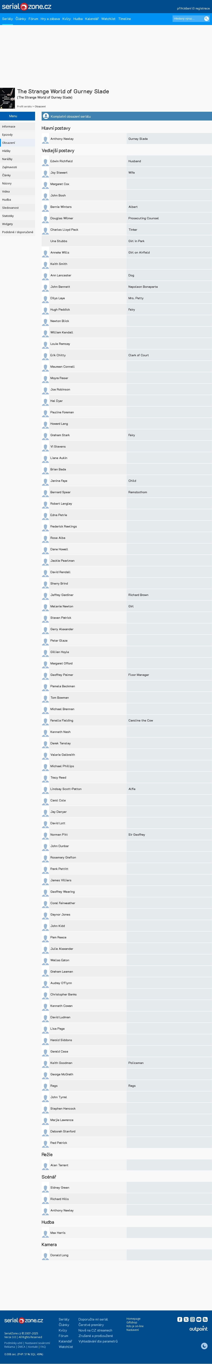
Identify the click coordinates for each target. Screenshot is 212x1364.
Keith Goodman (61, 1063)
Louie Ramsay (60, 344)
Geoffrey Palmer (61, 675)
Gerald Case (59, 1051)
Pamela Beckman (62, 686)
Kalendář (92, 18)
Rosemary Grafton (63, 857)
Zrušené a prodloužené (95, 1335)
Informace (8, 126)
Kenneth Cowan (61, 1006)
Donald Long (59, 1255)
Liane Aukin (58, 458)
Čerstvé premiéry (91, 1324)
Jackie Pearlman (62, 560)
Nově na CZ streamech (95, 1330)
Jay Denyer (58, 812)
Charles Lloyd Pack (64, 229)
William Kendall (61, 332)
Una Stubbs (58, 241)
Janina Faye (58, 481)
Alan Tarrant (59, 1165)
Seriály (7, 18)
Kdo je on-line (135, 1326)
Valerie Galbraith (62, 754)
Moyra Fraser (59, 378)
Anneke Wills (59, 252)
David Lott (57, 823)
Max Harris (58, 1233)
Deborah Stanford (62, 1131)
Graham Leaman (61, 971)
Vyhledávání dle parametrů (98, 1341)
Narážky (7, 159)
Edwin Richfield (61, 161)
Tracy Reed (58, 777)
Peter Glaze (59, 640)
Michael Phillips (62, 766)
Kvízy (66, 18)
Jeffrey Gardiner (61, 595)
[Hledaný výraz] (191, 18)
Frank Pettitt (59, 869)
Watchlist (108, 18)
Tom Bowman (59, 697)
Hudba (78, 18)
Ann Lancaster (60, 275)
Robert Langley (61, 503)
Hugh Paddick (60, 309)
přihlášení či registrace (193, 8)
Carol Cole (58, 800)
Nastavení (132, 1330)
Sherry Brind (59, 583)
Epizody (7, 135)
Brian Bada (58, 469)
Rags (54, 1085)
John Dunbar (59, 846)
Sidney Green (59, 1187)
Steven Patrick (60, 617)
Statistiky (8, 216)
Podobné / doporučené (17, 232)
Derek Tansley (60, 743)
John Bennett (60, 286)
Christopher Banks (63, 994)
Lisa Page (57, 1028)
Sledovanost (10, 208)
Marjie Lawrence (61, 1120)
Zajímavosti (9, 167)
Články (21, 18)
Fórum (33, 18)
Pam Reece (58, 937)
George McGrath (61, 1074)
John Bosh (58, 195)
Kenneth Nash (60, 732)
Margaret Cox (59, 184)
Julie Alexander (61, 949)
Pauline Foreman (62, 412)
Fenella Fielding (61, 720)
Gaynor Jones (60, 914)
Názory (6, 183)
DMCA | (23, 1347)
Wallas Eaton (59, 960)
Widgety (7, 224)
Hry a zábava (50, 18)
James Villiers (60, 880)
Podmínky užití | (14, 1343)
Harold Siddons (61, 1040)
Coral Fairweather (62, 903)
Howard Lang (59, 423)
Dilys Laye (57, 298)
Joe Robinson (60, 389)
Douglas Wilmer (61, 218)
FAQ (43, 1347)
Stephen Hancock (63, 1108)
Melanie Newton (61, 606)
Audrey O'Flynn (61, 983)
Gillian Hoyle (59, 652)
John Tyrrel (58, 1097)
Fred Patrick (58, 1143)
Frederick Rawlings (63, 526)
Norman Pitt (59, 834)
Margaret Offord (61, 663)
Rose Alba (57, 538)
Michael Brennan (62, 709)
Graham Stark (60, 435)
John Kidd (57, 926)
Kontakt (33, 1347)
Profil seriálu (24, 106)
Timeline (124, 18)
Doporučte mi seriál (93, 1319)
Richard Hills (59, 1199)
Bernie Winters (61, 207)
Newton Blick (59, 321)
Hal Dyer (56, 401)
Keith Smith (58, 264)
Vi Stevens (58, 446)
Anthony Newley (62, 139)
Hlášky (6, 151)
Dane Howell (59, 549)
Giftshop (131, 1322)
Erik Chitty (58, 355)
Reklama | (10, 1347)
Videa (6, 191)
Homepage (133, 1319)
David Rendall (60, 572)
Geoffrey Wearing (62, 891)
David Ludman (60, 1017)
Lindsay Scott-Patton (66, 789)
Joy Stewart (59, 172)
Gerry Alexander (61, 629)
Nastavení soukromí (37, 1343)
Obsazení (8, 143)
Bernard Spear (60, 492)
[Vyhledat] (206, 18)
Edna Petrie (58, 515)
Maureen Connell (62, 366)
